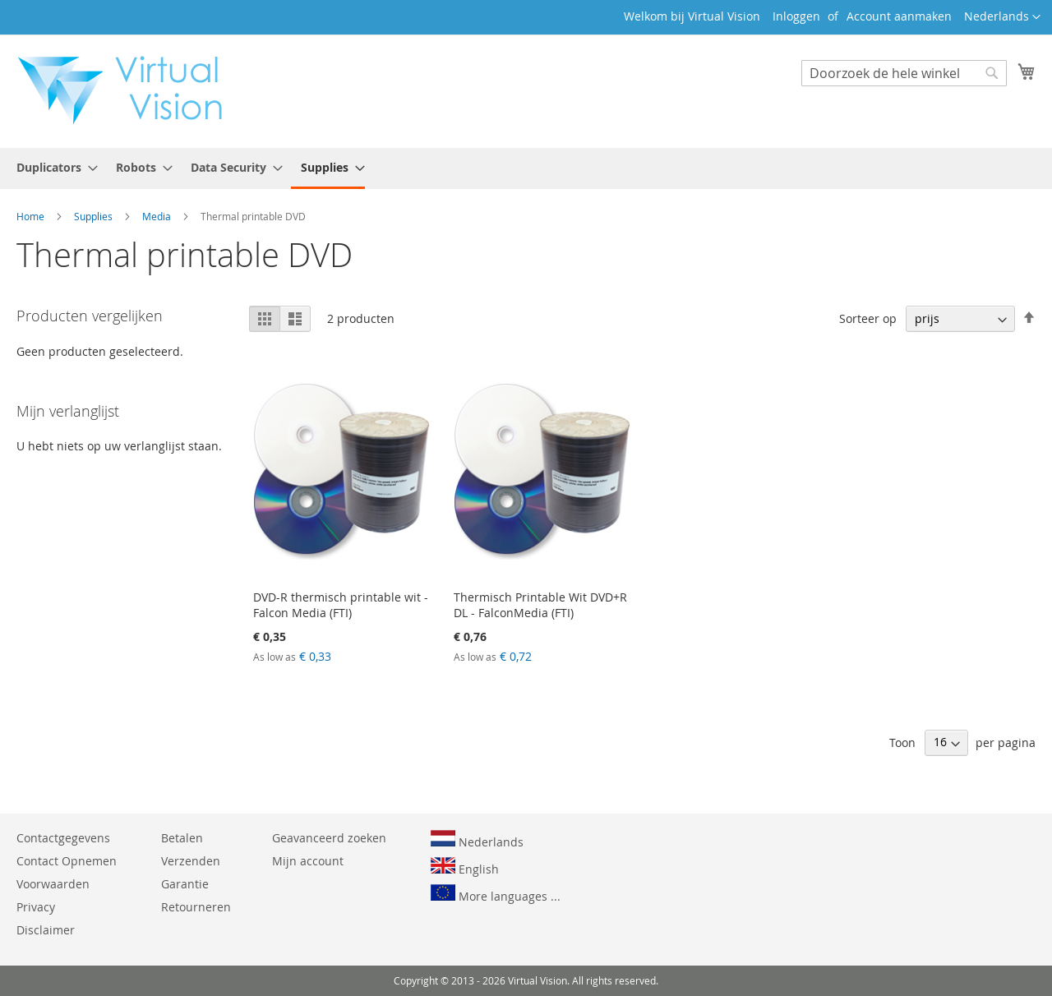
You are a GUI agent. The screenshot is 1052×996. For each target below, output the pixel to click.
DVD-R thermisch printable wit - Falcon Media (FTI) (340, 604)
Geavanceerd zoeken (329, 838)
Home (31, 216)
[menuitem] (52, 167)
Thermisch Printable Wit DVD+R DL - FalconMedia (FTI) (540, 604)
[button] (1002, 17)
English (465, 867)
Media (157, 216)
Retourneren (196, 907)
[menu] (526, 168)
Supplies (94, 216)
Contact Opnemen (66, 861)
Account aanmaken (899, 16)
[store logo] (128, 90)
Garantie (185, 884)
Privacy (35, 907)
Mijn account (308, 861)
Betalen (182, 838)
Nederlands (477, 840)
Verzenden (190, 861)
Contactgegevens (63, 838)
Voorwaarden (53, 884)
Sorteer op (868, 318)
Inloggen (796, 16)
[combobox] (904, 73)
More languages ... (496, 894)
